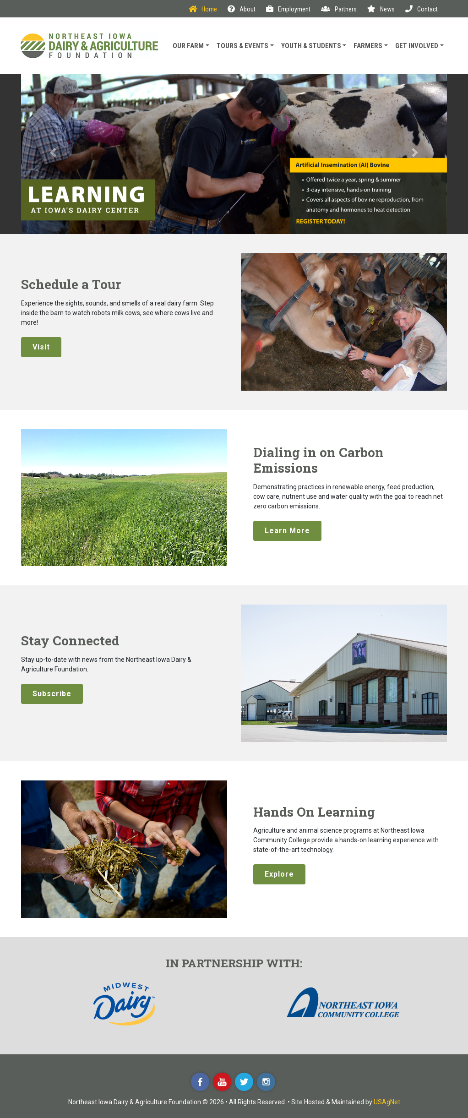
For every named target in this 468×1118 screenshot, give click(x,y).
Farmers (368, 46)
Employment (288, 9)
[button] (53, 154)
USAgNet (387, 1102)
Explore (279, 874)
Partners (339, 9)
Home (203, 9)
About (242, 9)
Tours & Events (242, 46)
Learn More (287, 530)
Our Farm (188, 46)
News (381, 9)
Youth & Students (311, 46)
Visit (41, 347)
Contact (421, 9)
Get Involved (416, 46)
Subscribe (52, 693)
